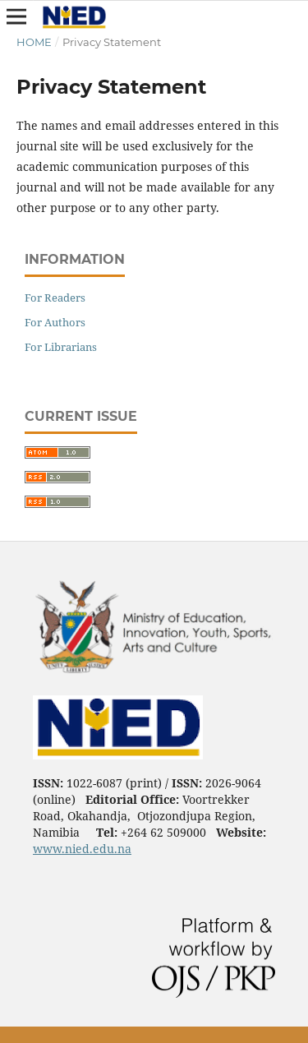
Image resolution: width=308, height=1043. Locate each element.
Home (34, 41)
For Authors (55, 322)
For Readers (55, 297)
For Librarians (61, 346)
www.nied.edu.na (82, 848)
